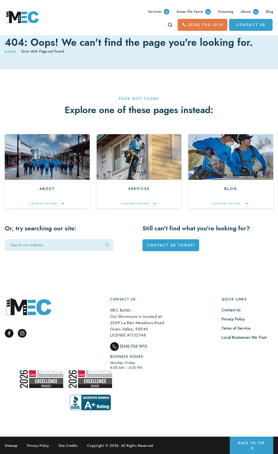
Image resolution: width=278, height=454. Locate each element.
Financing (225, 11)
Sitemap (11, 445)
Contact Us (231, 310)
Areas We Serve (190, 11)
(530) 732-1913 (202, 24)
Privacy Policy (233, 319)
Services (155, 11)
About (246, 11)
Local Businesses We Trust (244, 337)
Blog (269, 11)
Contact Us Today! (171, 245)
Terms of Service (236, 328)
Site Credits (68, 445)
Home (11, 51)
